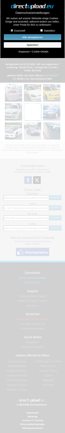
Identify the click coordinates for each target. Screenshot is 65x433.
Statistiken (49, 30)
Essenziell (19, 30)
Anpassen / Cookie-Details (33, 51)
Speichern (32, 45)
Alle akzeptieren (32, 37)
